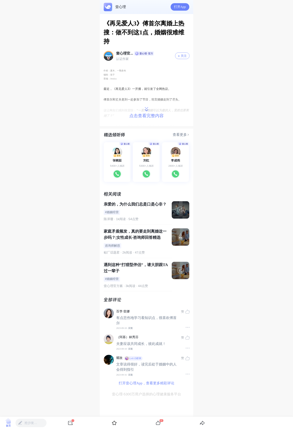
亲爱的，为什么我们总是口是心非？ (135, 204)
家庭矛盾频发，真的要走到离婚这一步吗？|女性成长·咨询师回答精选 (135, 234)
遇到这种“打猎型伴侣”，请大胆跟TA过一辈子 (136, 268)
